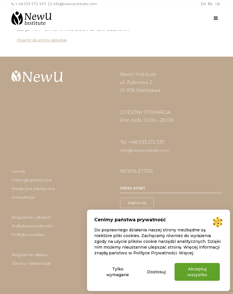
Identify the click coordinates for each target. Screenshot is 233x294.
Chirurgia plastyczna (31, 179)
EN (203, 4)
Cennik (18, 171)
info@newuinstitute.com (72, 4)
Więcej (186, 252)
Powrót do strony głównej (42, 40)
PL (210, 4)
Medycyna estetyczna (33, 188)
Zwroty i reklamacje (31, 263)
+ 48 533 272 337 (28, 4)
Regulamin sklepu (29, 254)
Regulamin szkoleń (30, 217)
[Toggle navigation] (216, 18)
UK (217, 4)
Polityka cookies (28, 234)
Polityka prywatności (32, 225)
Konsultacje (23, 197)
